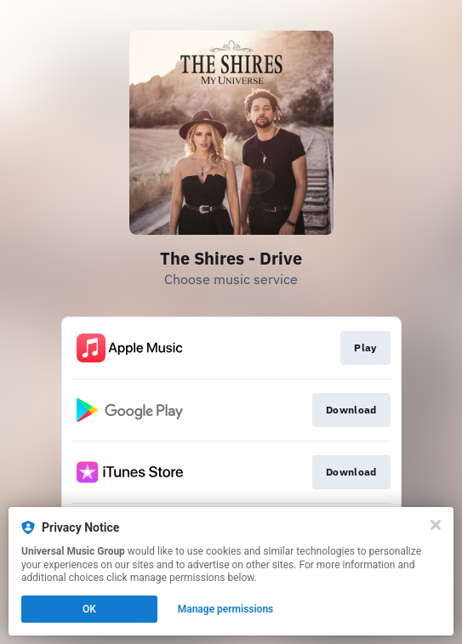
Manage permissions (226, 609)
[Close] (435, 525)
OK (89, 609)
